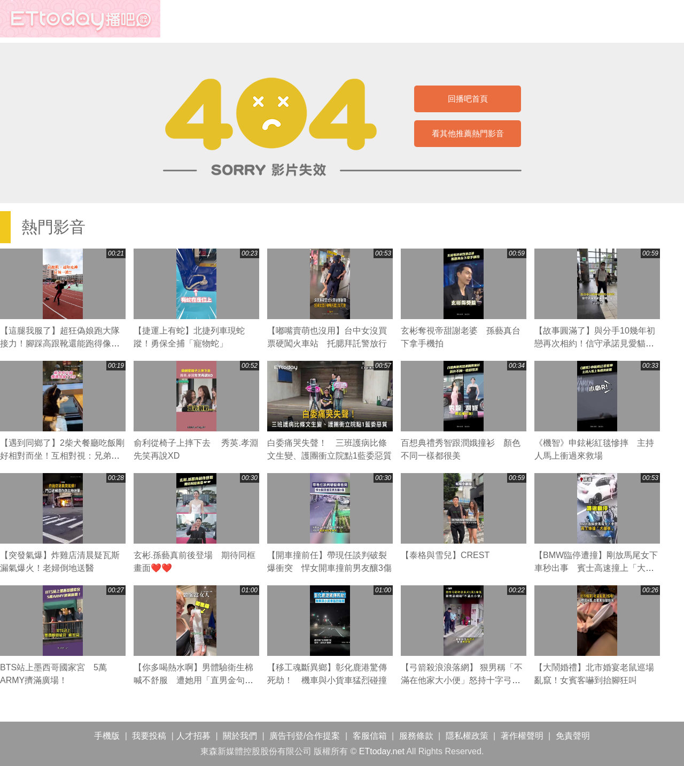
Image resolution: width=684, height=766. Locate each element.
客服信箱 (370, 735)
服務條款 (416, 735)
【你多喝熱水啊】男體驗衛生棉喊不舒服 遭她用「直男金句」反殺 (193, 680)
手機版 (107, 735)
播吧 (80, 18)
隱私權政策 (467, 735)
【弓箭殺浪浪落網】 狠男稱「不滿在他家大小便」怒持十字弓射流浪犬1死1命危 (462, 680)
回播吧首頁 (468, 98)
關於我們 (240, 735)
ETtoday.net (382, 751)
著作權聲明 (522, 735)
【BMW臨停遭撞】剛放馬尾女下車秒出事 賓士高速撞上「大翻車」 (596, 568)
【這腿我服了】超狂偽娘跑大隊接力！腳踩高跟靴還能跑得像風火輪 (60, 343)
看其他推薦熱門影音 (468, 133)
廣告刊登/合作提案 (304, 735)
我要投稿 (149, 735)
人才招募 (193, 735)
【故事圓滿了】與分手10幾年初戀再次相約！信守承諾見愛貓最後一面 (594, 343)
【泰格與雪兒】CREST (445, 555)
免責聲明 (573, 735)
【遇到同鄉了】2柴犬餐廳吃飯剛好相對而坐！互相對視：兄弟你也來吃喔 (62, 455)
